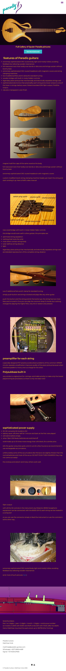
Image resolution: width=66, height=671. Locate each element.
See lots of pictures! (33, 52)
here (24, 575)
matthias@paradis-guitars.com (14, 647)
